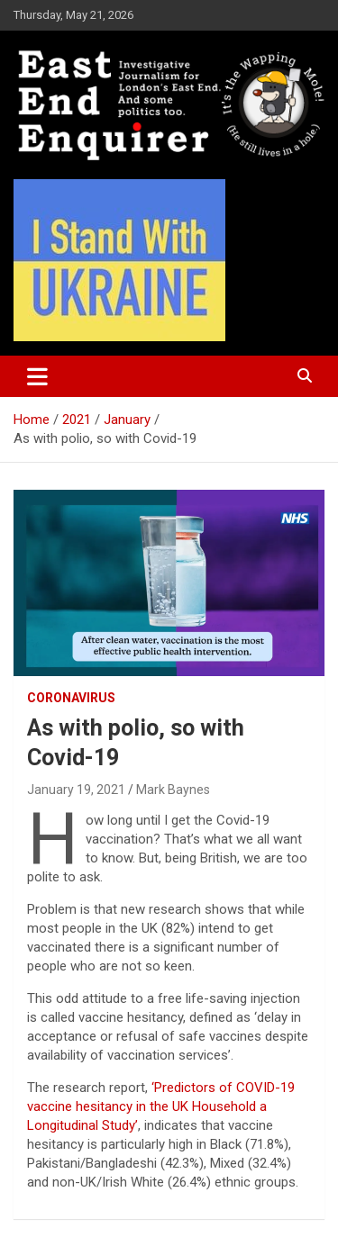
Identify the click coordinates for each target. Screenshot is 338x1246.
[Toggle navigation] (37, 376)
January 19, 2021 (76, 789)
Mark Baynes (173, 789)
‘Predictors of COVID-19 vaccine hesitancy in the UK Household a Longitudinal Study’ (161, 1106)
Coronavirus (71, 698)
